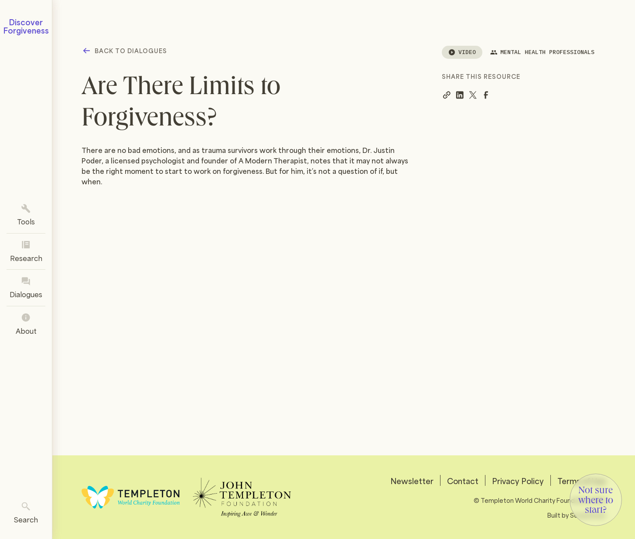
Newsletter (412, 480)
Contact (462, 480)
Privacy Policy (518, 480)
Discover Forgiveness (26, 26)
